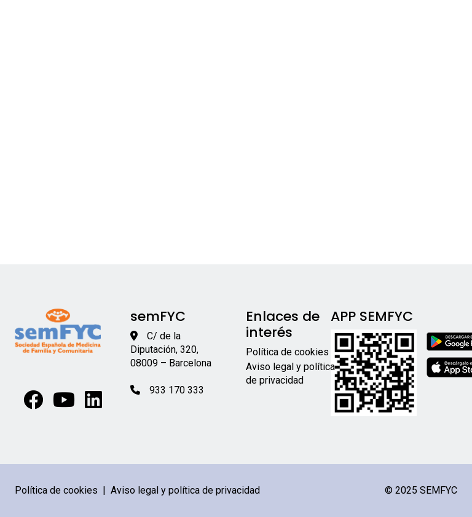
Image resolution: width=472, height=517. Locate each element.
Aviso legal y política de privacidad (185, 490)
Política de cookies (287, 352)
